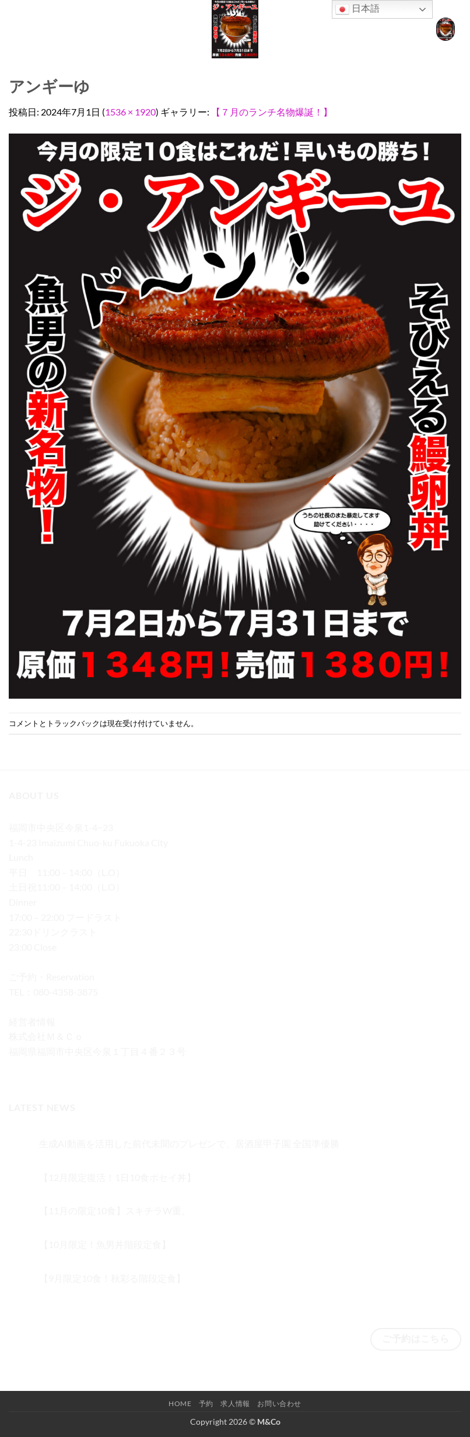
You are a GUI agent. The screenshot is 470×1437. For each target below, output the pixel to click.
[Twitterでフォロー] (61, 1068)
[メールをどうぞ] (82, 1068)
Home (180, 1403)
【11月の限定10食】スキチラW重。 (115, 1210)
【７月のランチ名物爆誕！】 (271, 111)
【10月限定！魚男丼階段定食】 (105, 1244)
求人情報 (235, 1403)
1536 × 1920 (130, 111)
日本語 (357, 9)
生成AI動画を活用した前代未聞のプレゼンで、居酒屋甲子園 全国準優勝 (189, 1143)
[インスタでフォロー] (40, 1068)
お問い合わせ (279, 1403)
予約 (206, 1403)
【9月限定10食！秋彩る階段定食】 (112, 1278)
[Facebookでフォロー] (19, 1068)
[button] (16, 29)
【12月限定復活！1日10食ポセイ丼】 (117, 1177)
